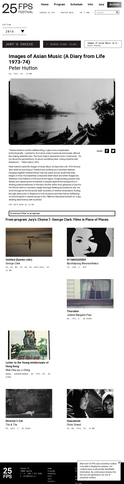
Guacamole (74, 420)
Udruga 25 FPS (47, 13)
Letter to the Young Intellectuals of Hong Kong (27, 364)
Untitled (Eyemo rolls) (19, 259)
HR (81, 13)
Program (59, 4)
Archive (114, 4)
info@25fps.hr (29, 476)
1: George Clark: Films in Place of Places (63, 44)
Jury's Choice (19, 44)
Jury (101, 4)
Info (90, 4)
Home (45, 4)
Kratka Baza (67, 13)
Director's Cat (14, 420)
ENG (88, 13)
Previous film (25, 213)
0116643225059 (76, 259)
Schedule (76, 4)
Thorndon (73, 311)
